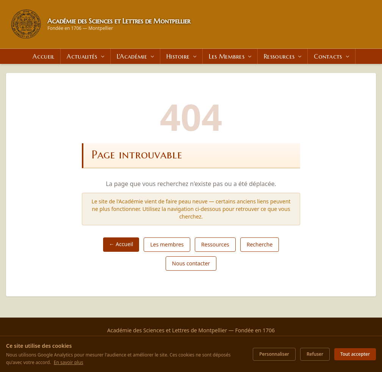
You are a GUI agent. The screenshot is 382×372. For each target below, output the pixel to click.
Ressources (215, 244)
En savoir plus (68, 362)
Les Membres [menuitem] (231, 56)
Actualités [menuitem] (86, 56)
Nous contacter (191, 263)
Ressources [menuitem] (283, 56)
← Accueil (121, 244)
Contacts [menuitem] (332, 56)
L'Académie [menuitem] (136, 56)
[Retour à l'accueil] (26, 24)
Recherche (260, 244)
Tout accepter (355, 354)
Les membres (166, 244)
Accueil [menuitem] (43, 56)
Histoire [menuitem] (182, 56)
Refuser (315, 354)
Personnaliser (274, 354)
